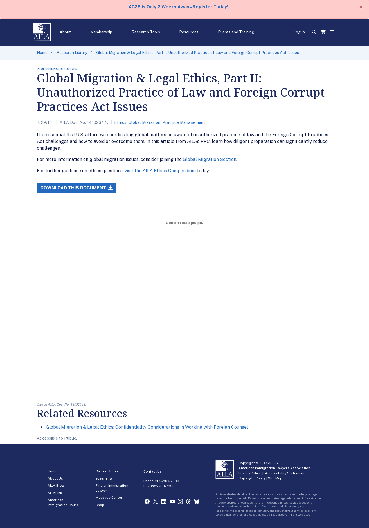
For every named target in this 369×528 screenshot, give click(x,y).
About (65, 32)
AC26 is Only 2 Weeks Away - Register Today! (178, 7)
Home (42, 52)
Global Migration (145, 122)
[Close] (361, 7)
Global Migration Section (209, 159)
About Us (55, 478)
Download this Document (76, 188)
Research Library (72, 52)
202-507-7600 (167, 481)
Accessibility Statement (285, 473)
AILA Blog (56, 485)
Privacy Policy (249, 473)
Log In (299, 32)
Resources (189, 32)
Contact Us (152, 471)
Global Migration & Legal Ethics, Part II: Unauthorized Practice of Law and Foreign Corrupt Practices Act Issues (197, 52)
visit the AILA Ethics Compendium (160, 170)
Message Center (109, 498)
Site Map (275, 478)
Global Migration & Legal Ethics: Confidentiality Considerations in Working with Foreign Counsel (147, 427)
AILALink (55, 493)
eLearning (104, 478)
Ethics (120, 122)
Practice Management (183, 122)
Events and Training (236, 32)
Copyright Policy (252, 478)
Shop (100, 505)
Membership (101, 32)
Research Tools (146, 32)
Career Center (107, 471)
